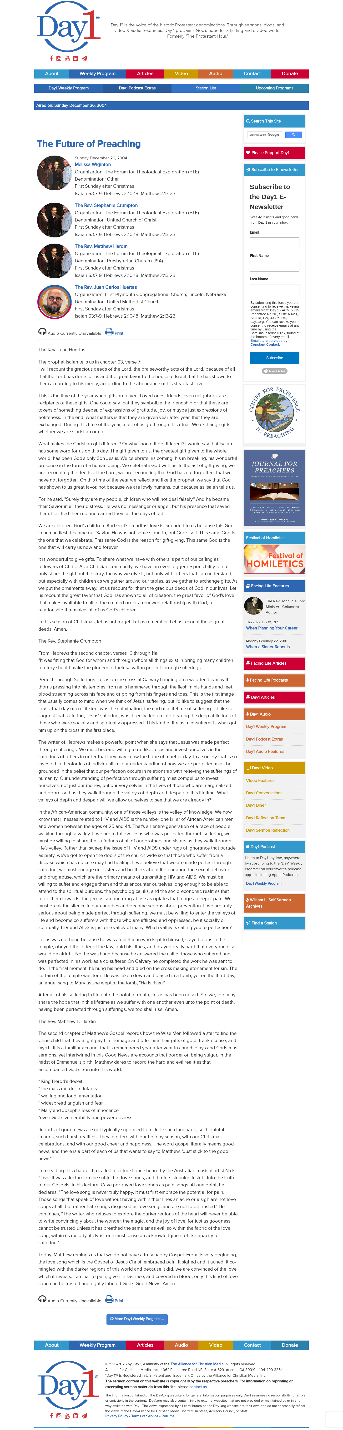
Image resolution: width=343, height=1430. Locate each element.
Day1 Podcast (260, 847)
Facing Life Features (267, 586)
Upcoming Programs (274, 88)
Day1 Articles (260, 697)
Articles (145, 73)
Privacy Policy (116, 1416)
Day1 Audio (258, 714)
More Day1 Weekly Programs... (137, 1319)
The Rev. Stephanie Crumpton (106, 205)
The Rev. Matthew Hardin (101, 246)
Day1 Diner (256, 805)
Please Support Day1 (267, 153)
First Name (259, 256)
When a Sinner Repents (268, 647)
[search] (264, 135)
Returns (167, 1416)
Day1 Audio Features (265, 752)
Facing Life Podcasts (267, 680)
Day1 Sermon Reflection (268, 830)
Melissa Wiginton (93, 164)
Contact (252, 73)
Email (254, 233)
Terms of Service (144, 1416)
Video (181, 73)
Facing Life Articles (266, 663)
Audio (215, 73)
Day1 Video (259, 768)
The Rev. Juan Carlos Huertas (106, 287)
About (51, 73)
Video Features (260, 781)
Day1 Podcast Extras (137, 88)
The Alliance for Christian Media (197, 1364)
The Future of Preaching (89, 144)
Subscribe (274, 358)
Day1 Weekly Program (69, 88)
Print (114, 333)
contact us (198, 1387)
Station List (206, 88)
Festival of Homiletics (265, 538)
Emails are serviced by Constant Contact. (269, 342)
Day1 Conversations (264, 793)
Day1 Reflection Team (265, 818)
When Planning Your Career (272, 628)
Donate (290, 73)
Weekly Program (98, 73)
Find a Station (261, 923)
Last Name (259, 279)
